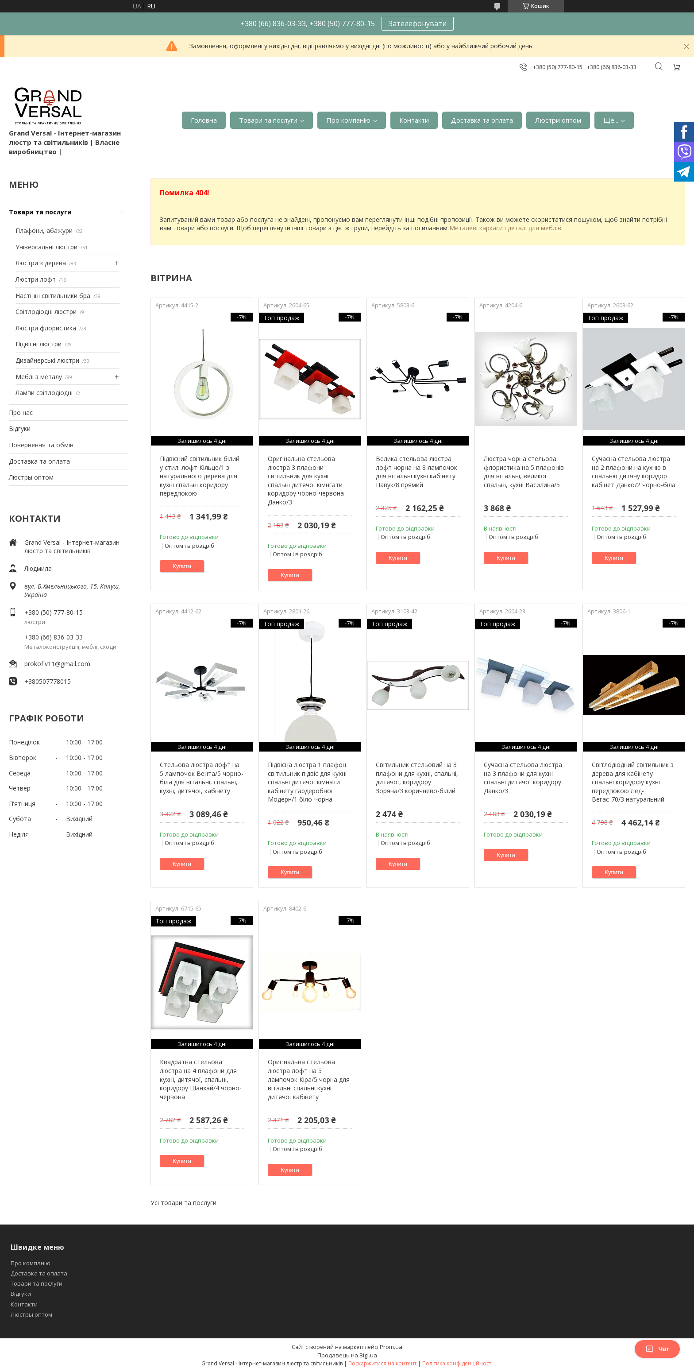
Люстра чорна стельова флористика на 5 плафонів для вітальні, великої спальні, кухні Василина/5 (524, 471)
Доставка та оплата (482, 120)
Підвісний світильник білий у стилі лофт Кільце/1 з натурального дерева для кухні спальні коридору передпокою (199, 475)
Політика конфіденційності (457, 1363)
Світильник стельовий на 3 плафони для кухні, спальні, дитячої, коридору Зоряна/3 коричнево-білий (417, 777)
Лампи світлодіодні (44, 392)
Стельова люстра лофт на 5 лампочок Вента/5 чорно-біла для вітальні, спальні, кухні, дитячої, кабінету (201, 777)
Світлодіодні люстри (46, 311)
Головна (204, 120)
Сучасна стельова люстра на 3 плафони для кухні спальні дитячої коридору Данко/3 (523, 777)
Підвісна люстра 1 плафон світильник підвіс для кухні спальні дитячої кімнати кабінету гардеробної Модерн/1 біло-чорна (307, 781)
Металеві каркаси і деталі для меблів (505, 228)
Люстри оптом (558, 120)
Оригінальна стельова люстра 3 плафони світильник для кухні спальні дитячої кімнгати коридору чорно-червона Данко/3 (306, 480)
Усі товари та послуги (183, 1202)
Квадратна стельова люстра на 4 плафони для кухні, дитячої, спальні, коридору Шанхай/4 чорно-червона (201, 1079)
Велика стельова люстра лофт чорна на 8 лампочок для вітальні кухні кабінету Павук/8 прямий (416, 471)
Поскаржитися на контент (382, 1363)
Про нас (21, 412)
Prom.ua (391, 1347)
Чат (657, 1349)
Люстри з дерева (40, 263)
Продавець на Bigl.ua (347, 1355)
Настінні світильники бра (52, 295)
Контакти (414, 120)
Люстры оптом (31, 477)
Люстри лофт (35, 279)
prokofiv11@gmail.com (57, 663)
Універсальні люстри (46, 247)
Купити (182, 566)
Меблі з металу (38, 376)
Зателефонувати (418, 23)
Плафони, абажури (44, 230)
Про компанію (348, 120)
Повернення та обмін (41, 445)
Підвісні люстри (38, 344)
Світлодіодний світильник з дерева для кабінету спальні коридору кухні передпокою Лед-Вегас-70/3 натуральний (633, 781)
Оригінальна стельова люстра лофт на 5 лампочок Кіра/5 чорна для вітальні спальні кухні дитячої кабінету (309, 1079)
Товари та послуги (268, 120)
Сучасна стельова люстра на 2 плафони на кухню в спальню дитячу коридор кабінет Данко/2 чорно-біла (633, 471)
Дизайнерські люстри (47, 360)
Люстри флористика (45, 328)
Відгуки (20, 428)
